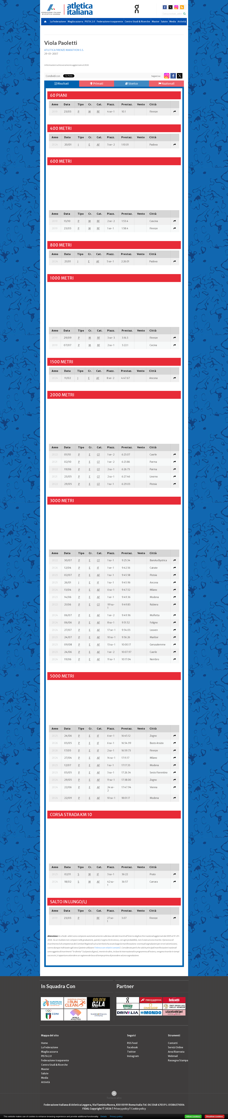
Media (172, 21)
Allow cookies (193, 1116)
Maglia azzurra (75, 21)
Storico (131, 83)
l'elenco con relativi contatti (107, 948)
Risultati (61, 83)
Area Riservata (176, 1051)
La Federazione (58, 21)
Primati (96, 83)
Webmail (173, 1056)
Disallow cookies (214, 1116)
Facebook (132, 1047)
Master (155, 21)
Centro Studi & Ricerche (137, 21)
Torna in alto (114, 1098)
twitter (170, 7)
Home (44, 1043)
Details (103, 1116)
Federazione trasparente (110, 21)
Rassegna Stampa (178, 1060)
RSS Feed (132, 1043)
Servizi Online (175, 1047)
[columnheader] (55, 104)
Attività (182, 21)
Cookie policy (138, 1108)
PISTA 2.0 (90, 21)
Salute (164, 21)
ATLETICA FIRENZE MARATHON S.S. (64, 50)
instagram (176, 7)
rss (182, 7)
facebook (165, 7)
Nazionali (166, 83)
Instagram (133, 1056)
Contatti (173, 1043)
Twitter (131, 1051)
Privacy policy (121, 1108)
